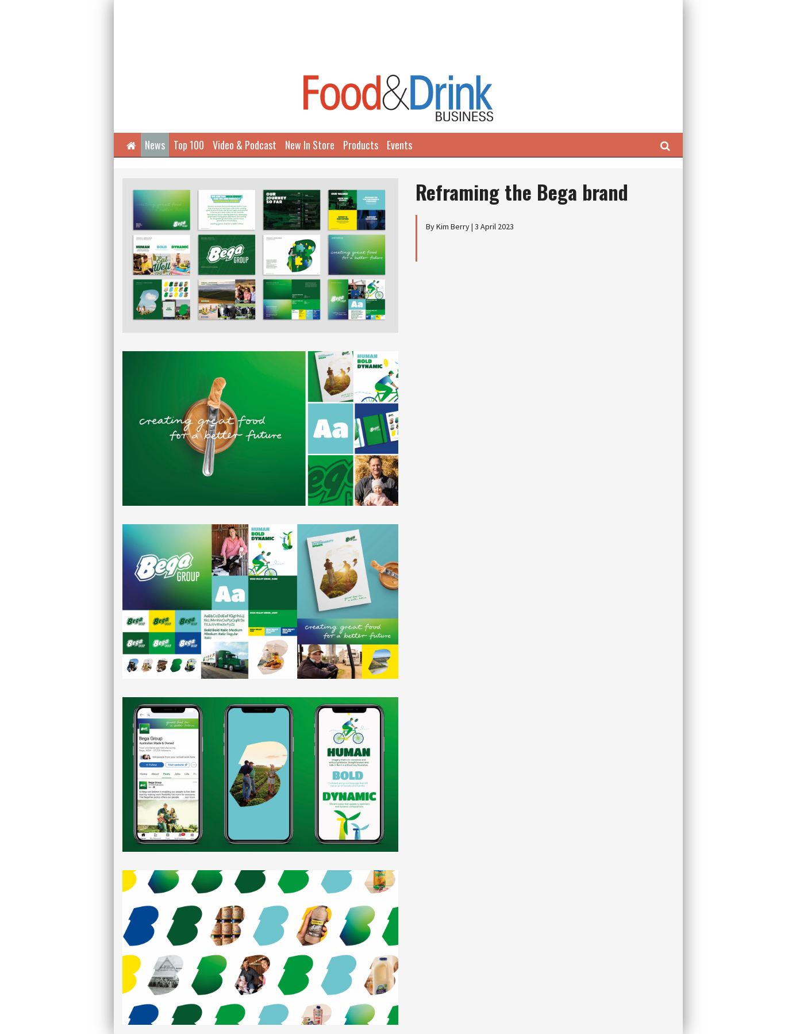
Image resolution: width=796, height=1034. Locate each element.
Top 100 (189, 144)
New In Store (309, 144)
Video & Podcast (244, 144)
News (155, 144)
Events (399, 144)
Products (360, 144)
